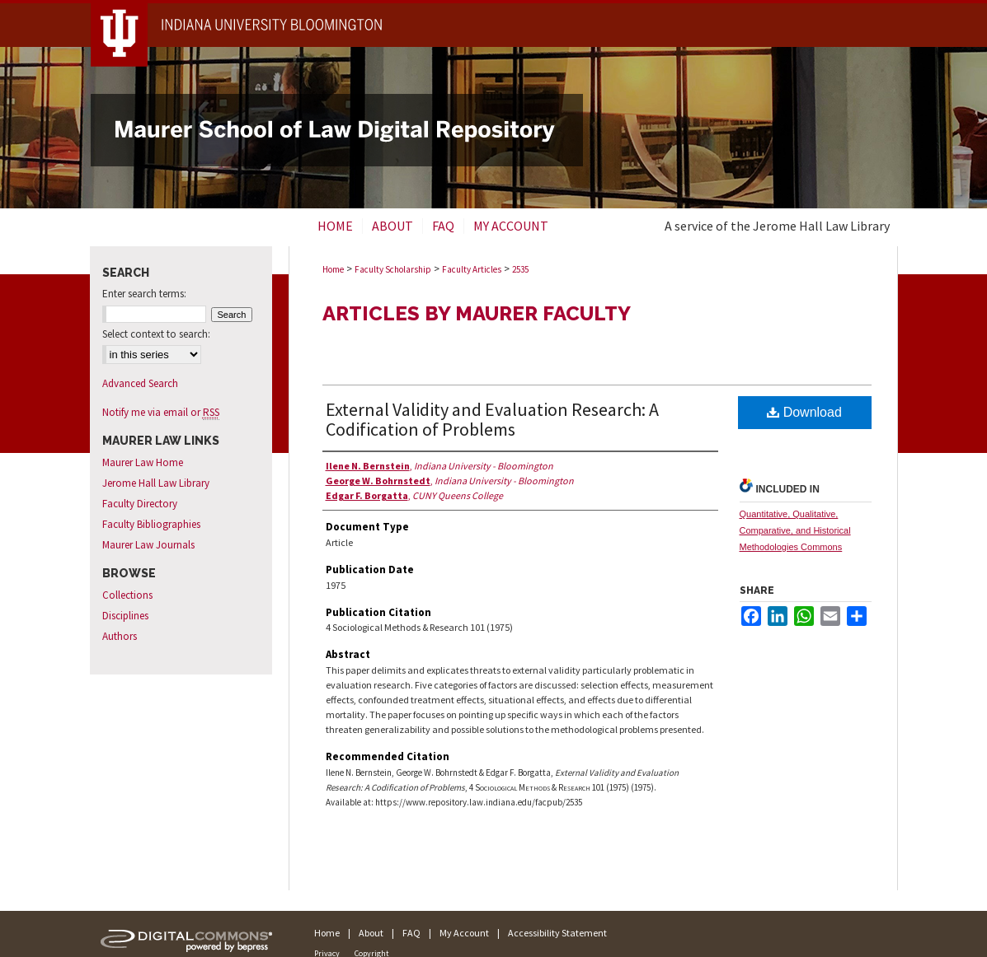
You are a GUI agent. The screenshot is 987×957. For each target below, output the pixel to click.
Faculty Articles (471, 269)
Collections (127, 595)
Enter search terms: (144, 294)
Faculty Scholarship (393, 269)
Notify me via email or (160, 412)
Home (333, 269)
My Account (464, 933)
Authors (119, 636)
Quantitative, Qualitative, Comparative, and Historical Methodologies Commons (795, 530)
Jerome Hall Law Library (155, 483)
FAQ (411, 933)
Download (804, 412)
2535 (520, 269)
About (371, 933)
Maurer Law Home (142, 462)
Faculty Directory (139, 504)
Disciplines (125, 616)
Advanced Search (140, 383)
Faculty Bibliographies (151, 524)
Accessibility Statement (557, 933)
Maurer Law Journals (148, 545)
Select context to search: (156, 334)
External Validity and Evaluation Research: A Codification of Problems (492, 419)
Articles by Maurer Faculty (476, 313)
